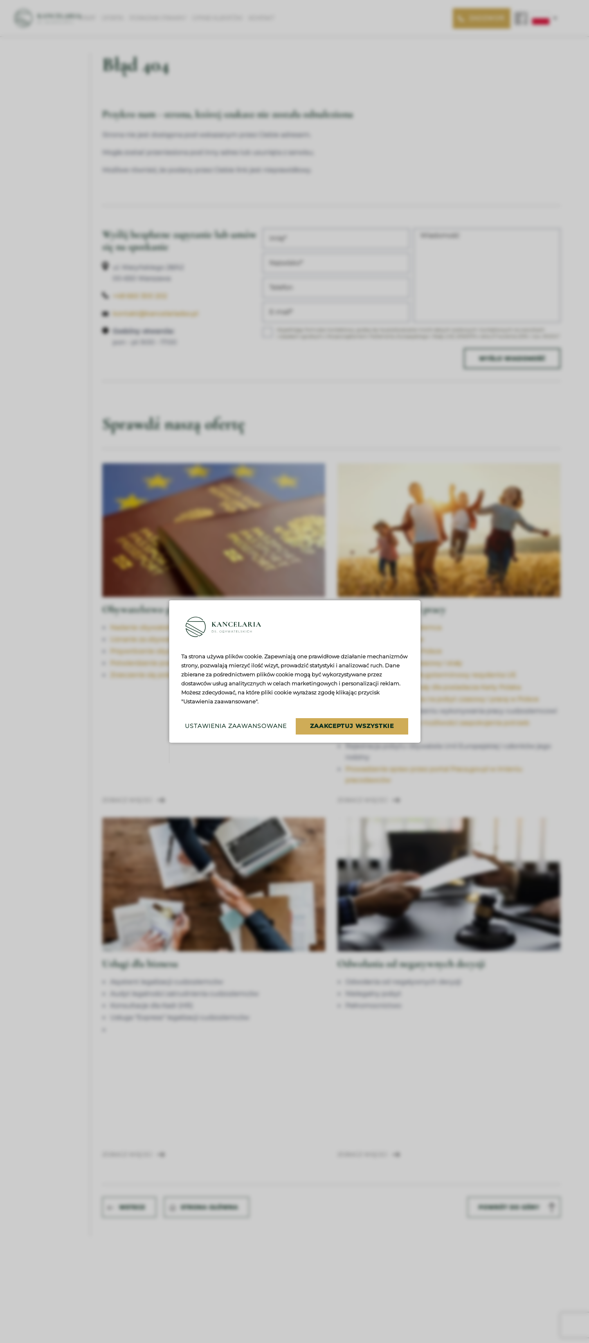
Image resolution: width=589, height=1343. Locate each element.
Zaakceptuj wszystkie (352, 726)
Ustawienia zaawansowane (233, 726)
